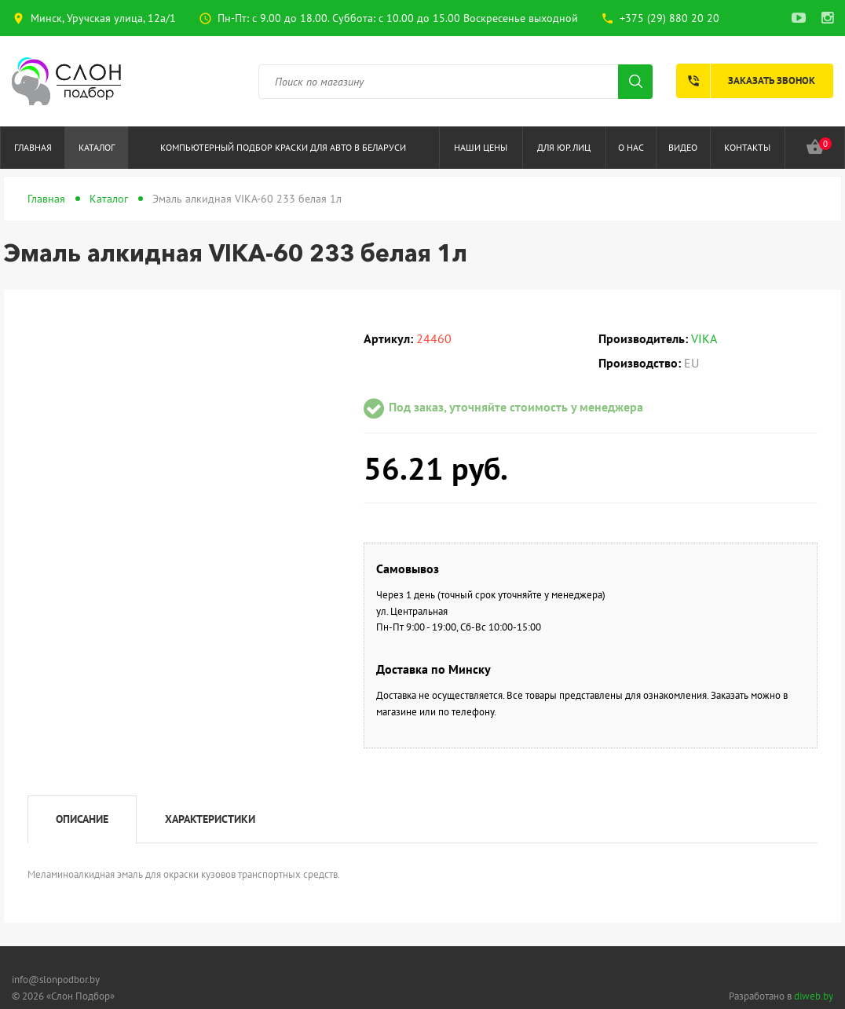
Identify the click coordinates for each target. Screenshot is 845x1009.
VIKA (704, 338)
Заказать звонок (745, 81)
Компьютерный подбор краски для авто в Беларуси (283, 147)
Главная (33, 147)
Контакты (747, 147)
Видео (682, 147)
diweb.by (813, 996)
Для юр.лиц (564, 147)
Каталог (97, 147)
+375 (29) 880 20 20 (669, 18)
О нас (631, 147)
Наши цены (480, 147)
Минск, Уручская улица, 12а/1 (103, 18)
